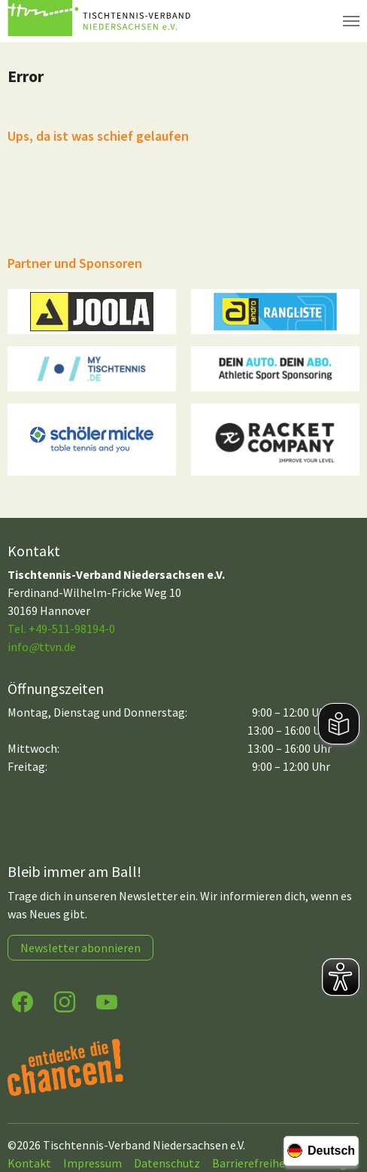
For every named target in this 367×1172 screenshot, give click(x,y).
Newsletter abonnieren (80, 947)
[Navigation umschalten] (351, 21)
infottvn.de (42, 646)
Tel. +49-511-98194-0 (61, 628)
